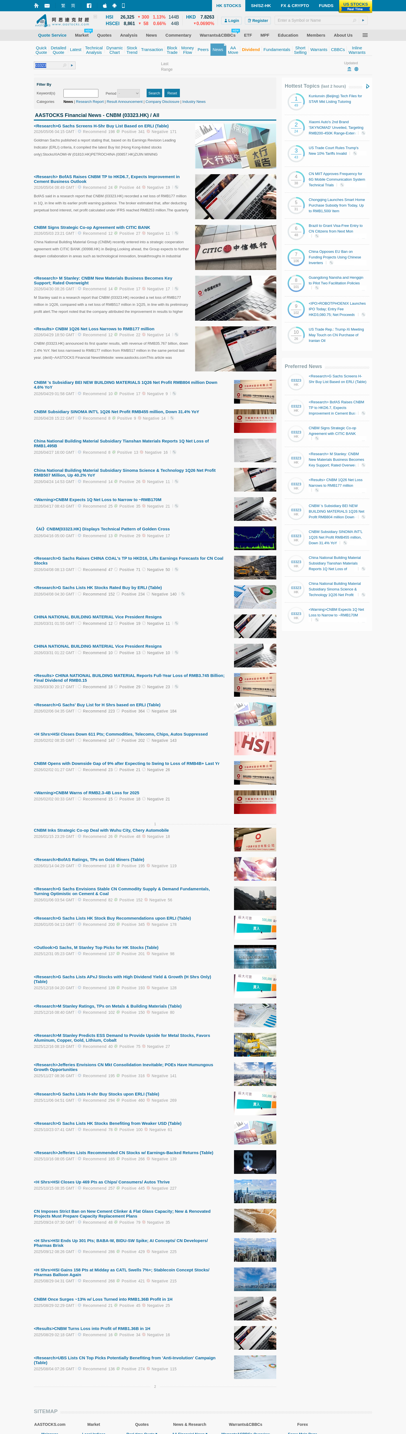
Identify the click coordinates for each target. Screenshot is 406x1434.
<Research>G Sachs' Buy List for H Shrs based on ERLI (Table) (97, 704)
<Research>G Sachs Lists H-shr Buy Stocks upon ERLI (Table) (96, 1094)
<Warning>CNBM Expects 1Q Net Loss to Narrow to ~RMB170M (97, 499)
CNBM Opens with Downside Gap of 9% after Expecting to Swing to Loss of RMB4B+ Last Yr (127, 763)
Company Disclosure (162, 101)
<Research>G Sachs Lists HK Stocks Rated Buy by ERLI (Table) (98, 587)
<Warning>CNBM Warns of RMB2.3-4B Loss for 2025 (86, 792)
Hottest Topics (315, 86)
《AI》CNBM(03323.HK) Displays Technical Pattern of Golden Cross (102, 528)
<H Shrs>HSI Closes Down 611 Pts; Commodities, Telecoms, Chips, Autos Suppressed (121, 734)
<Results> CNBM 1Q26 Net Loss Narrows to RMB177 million (94, 328)
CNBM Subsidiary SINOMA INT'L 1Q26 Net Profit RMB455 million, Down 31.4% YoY (116, 411)
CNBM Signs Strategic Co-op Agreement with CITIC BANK (92, 227)
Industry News (194, 101)
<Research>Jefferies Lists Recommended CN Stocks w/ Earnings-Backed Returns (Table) (123, 1152)
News (68, 101)
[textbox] (321, 20)
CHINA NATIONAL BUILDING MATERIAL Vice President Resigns (98, 616)
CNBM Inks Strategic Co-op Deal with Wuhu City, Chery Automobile (101, 830)
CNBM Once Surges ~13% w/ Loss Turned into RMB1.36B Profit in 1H (103, 1299)
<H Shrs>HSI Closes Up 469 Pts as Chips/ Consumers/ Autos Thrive (102, 1181)
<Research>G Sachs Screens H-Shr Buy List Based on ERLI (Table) (101, 125)
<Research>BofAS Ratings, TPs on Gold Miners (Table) (89, 859)
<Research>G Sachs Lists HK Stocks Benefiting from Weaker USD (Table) (108, 1123)
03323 (296, 380)
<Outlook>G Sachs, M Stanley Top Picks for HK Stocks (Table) (96, 947)
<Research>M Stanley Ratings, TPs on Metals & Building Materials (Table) (108, 1006)
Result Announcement (124, 101)
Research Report (90, 101)
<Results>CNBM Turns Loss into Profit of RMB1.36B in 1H (92, 1328)
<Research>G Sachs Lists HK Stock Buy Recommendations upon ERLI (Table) (112, 918)
